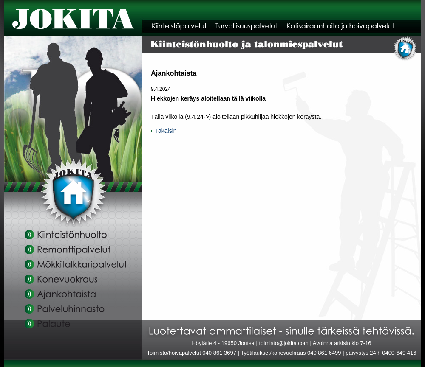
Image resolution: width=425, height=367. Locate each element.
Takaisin (166, 130)
